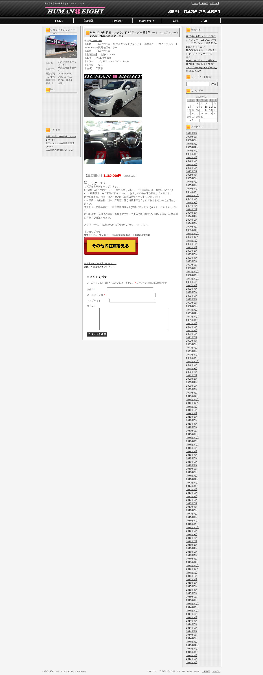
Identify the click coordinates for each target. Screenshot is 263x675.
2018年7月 (191, 454)
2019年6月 (191, 416)
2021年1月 (191, 351)
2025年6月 (191, 168)
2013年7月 (191, 662)
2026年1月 (191, 143)
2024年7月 (191, 206)
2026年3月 (191, 136)
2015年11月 (192, 565)
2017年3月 (191, 510)
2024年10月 (192, 195)
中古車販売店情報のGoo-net (59, 150)
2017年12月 (192, 479)
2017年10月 (192, 486)
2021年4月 (191, 340)
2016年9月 (191, 531)
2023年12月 (192, 230)
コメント (91, 306)
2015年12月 (192, 562)
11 (210, 106)
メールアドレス (96, 295)
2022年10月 (192, 278)
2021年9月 (191, 323)
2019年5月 (191, 420)
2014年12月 (192, 603)
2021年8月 (191, 327)
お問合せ (214, 3)
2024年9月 (191, 199)
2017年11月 (192, 482)
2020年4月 (191, 382)
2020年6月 (191, 375)
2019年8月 (191, 410)
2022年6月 (191, 292)
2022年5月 (191, 296)
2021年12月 (192, 313)
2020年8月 (191, 368)
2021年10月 (192, 320)
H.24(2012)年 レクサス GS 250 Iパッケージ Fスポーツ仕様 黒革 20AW (201, 67)
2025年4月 (191, 174)
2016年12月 (192, 520)
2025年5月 (191, 171)
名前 (90, 289)
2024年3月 (191, 219)
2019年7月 (191, 413)
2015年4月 (191, 589)
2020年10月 (192, 361)
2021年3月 (191, 344)
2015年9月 (191, 572)
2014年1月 (191, 641)
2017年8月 (191, 493)
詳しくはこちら (95, 183)
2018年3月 (191, 468)
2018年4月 (191, 465)
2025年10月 (192, 154)
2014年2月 (191, 638)
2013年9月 (191, 655)
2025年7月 (191, 164)
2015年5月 (191, 586)
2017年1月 (191, 517)
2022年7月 (191, 288)
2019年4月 (191, 423)
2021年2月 (191, 347)
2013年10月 (192, 652)
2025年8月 (191, 161)
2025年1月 (191, 185)
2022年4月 (191, 299)
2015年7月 (191, 579)
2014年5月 (191, 628)
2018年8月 (191, 451)
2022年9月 (191, 282)
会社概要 (204, 3)
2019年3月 (191, 427)
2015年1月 (191, 600)
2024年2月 (191, 223)
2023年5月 (191, 254)
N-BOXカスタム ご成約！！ (201, 50)
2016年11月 (192, 524)
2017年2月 (191, 513)
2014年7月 (191, 620)
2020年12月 (192, 354)
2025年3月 (191, 178)
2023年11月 (192, 233)
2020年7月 (191, 372)
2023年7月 (191, 247)
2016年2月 (191, 555)
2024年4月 (191, 216)
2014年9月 (191, 614)
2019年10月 (192, 403)
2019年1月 (191, 434)
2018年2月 (191, 472)
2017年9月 (191, 489)
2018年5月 (191, 462)
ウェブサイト (94, 300)
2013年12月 (192, 645)
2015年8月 (191, 576)
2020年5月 (191, 378)
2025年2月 (191, 181)
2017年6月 (191, 500)
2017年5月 (191, 503)
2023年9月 (191, 240)
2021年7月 (191, 330)
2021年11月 (192, 316)
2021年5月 (191, 337)
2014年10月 (192, 610)
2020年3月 (191, 385)
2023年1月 (191, 268)
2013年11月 (192, 648)
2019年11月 (192, 399)
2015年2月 (191, 596)
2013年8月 (191, 659)
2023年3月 (191, 261)
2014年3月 (191, 634)
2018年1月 (191, 475)
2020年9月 (191, 365)
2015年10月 (192, 569)
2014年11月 (192, 607)
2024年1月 (191, 226)
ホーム (195, 3)
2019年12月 (192, 396)
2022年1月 (191, 309)
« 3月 (193, 120)
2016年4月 (191, 548)
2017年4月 (191, 506)
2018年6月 (191, 458)
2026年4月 (191, 133)
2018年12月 (192, 437)
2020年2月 (191, 389)
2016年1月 (191, 558)
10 (206, 106)
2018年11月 (192, 441)
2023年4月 (191, 257)
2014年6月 (191, 624)
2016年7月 (191, 538)
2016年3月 (191, 551)
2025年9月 (191, 157)
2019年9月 (191, 406)
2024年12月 (192, 188)
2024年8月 (191, 202)
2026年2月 (191, 140)
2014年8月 (191, 617)
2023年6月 (191, 250)
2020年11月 (192, 358)
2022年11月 (192, 275)
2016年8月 (191, 534)
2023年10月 (192, 237)
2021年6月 (191, 334)
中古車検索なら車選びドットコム (100, 263)
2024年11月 (192, 192)
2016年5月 (191, 544)
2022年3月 (191, 302)
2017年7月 (191, 496)
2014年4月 (191, 631)
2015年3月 (191, 593)
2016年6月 (191, 541)
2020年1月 (191, 392)
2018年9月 (191, 448)
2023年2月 (191, 264)
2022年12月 (192, 271)
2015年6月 (191, 582)
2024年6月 (191, 209)
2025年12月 (192, 147)
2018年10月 (192, 444)
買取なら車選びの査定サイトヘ (99, 267)
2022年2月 (191, 306)
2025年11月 (192, 150)
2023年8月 (191, 244)
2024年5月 (191, 212)
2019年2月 (191, 430)
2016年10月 (192, 527)
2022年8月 (191, 285)
